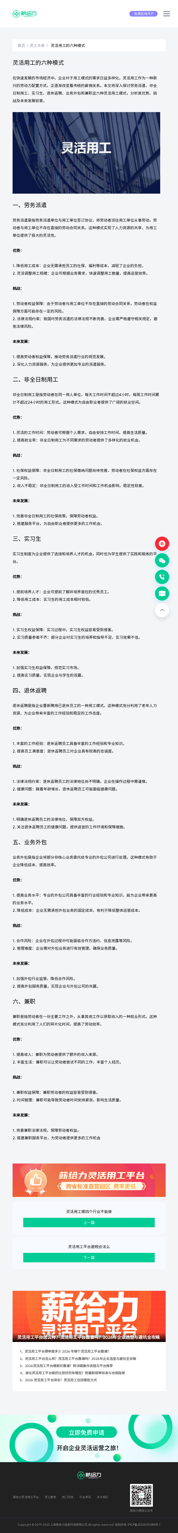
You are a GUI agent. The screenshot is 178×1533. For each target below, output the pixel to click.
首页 (21, 45)
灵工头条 (37, 45)
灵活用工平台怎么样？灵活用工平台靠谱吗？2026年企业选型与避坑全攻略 (88, 1337)
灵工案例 (50, 1497)
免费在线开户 (144, 13)
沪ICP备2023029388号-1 (143, 1524)
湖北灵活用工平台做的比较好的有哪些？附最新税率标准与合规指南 (75, 1373)
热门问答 (67, 1497)
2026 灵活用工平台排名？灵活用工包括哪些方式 (61, 1380)
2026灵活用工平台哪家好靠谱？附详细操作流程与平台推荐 (69, 1366)
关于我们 (102, 1497)
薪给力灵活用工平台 (26, 1497)
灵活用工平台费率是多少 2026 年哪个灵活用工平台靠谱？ (68, 1351)
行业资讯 (85, 1497)
